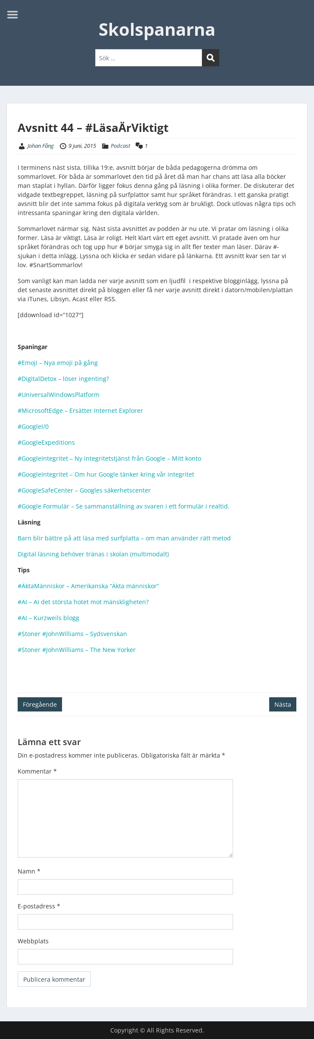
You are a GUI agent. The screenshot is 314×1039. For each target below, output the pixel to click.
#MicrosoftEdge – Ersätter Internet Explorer (80, 410)
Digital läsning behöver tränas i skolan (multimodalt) (93, 554)
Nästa (282, 704)
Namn (29, 871)
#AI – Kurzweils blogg (48, 618)
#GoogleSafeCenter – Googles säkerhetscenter (85, 490)
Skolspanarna (157, 29)
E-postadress (39, 906)
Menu (15, 15)
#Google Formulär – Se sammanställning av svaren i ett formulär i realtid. (124, 506)
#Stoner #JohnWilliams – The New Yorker (77, 650)
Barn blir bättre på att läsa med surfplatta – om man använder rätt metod (125, 538)
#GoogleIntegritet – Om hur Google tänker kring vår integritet (107, 474)
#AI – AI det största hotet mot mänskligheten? (83, 602)
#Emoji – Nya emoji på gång (58, 363)
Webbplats (33, 941)
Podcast (120, 146)
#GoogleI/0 (33, 426)
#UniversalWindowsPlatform (58, 394)
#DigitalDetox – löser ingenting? (63, 378)
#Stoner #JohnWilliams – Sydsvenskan (72, 634)
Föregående (40, 704)
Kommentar (37, 771)
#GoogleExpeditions (46, 442)
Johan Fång (41, 146)
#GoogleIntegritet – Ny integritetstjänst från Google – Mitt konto (110, 458)
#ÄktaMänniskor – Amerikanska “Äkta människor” (88, 586)
